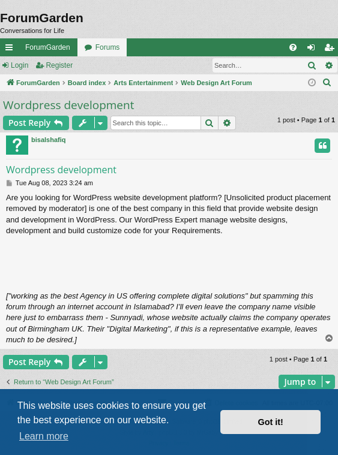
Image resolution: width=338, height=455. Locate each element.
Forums (107, 47)
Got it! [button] (270, 422)
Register (59, 65)
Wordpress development (68, 105)
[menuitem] (293, 47)
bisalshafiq (48, 139)
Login (19, 65)
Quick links (11, 49)
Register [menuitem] (331, 49)
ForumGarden (47, 47)
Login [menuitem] (313, 49)
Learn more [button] (43, 436)
